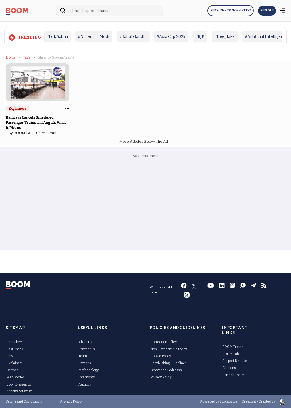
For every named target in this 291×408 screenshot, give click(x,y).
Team (82, 356)
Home (11, 57)
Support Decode (234, 361)
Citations (229, 368)
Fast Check (15, 349)
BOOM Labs (231, 353)
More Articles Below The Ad (145, 141)
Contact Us (86, 349)
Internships (87, 377)
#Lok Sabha (57, 36)
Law (9, 356)
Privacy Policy (160, 377)
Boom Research (18, 384)
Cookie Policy (160, 356)
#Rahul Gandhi (133, 36)
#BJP (199, 36)
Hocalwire (228, 401)
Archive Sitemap (19, 391)
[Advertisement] (145, 204)
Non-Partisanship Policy (168, 349)
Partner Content (234, 375)
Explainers (14, 363)
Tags (26, 57)
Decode (12, 370)
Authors (84, 384)
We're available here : (162, 289)
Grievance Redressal (166, 370)
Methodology (88, 370)
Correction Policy (163, 342)
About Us (85, 342)
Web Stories (15, 377)
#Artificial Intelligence (266, 36)
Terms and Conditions (24, 401)
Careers (84, 363)
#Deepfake (224, 36)
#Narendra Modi (93, 36)
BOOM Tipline (232, 347)
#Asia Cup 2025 (171, 36)
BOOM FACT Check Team (36, 133)
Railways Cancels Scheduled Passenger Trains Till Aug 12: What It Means (36, 122)
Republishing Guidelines (168, 363)
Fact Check (15, 342)
